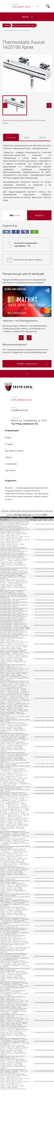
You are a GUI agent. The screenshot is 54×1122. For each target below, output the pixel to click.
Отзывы (9, 444)
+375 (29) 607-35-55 (21, 6)
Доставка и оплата (14, 450)
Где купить (10, 470)
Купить (39, 215)
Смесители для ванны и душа (24, 25)
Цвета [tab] (27, 137)
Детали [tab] (42, 137)
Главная (7, 25)
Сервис (8, 457)
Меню (27, 16)
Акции (8, 437)
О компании (11, 463)
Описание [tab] (11, 137)
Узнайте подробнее (32, 362)
